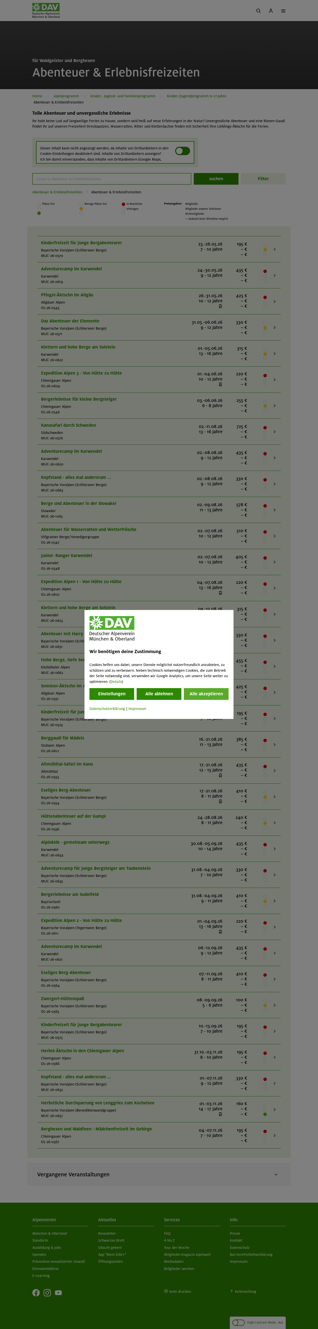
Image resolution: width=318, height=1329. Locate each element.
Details (116, 681)
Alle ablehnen (159, 694)
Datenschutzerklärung (107, 708)
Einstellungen (111, 694)
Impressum (137, 708)
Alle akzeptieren (206, 694)
